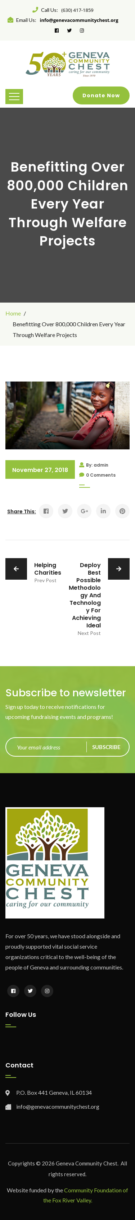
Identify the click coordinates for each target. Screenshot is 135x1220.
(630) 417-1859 (77, 10)
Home (13, 313)
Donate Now (101, 95)
